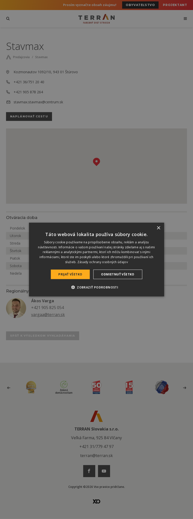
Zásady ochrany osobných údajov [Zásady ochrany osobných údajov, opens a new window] (102, 262)
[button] (96, 287)
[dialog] (96, 259)
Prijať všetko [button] (70, 274)
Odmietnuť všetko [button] (117, 274)
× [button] (158, 228)
